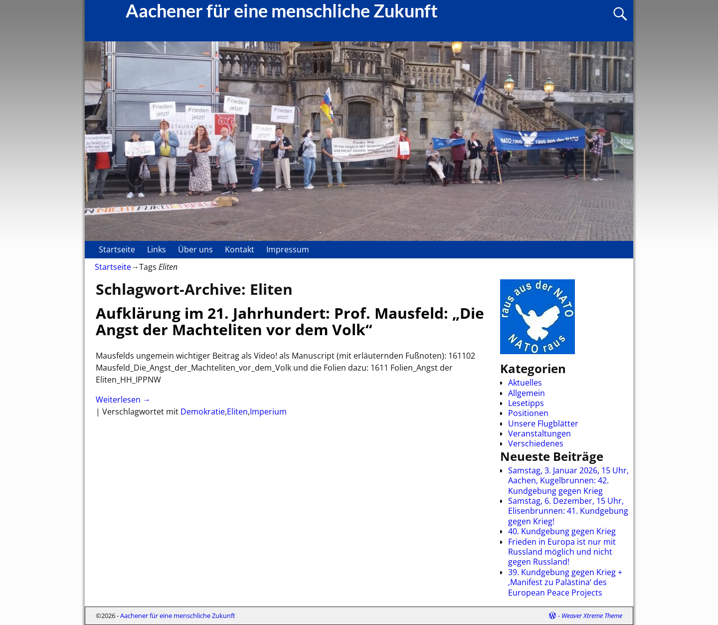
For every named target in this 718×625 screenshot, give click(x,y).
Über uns (195, 249)
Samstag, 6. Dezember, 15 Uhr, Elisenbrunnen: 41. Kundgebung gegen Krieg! (568, 511)
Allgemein (526, 393)
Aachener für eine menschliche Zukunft (177, 615)
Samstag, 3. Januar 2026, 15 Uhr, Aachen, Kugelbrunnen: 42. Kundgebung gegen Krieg (568, 480)
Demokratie (202, 411)
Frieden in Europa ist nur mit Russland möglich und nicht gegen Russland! (562, 552)
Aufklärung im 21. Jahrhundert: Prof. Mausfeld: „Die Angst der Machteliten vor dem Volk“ (290, 321)
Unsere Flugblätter (543, 423)
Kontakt (239, 249)
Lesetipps (526, 403)
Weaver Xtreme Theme (591, 615)
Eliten (237, 411)
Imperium (268, 411)
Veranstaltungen (539, 433)
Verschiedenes (535, 443)
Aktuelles (525, 382)
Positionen (528, 413)
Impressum (287, 249)
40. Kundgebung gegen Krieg (562, 531)
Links (156, 249)
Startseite (117, 249)
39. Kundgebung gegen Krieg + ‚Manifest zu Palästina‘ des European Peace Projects (565, 582)
